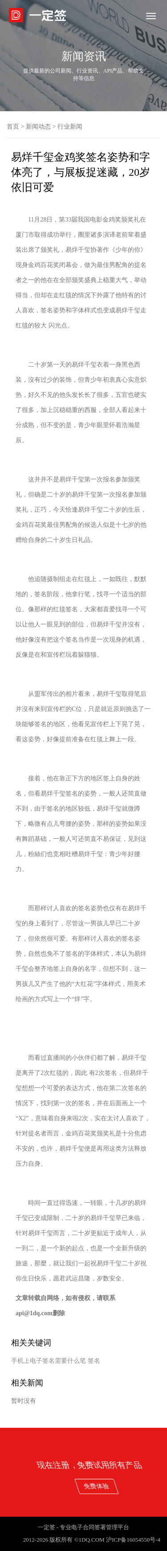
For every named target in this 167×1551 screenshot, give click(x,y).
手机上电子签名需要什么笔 (48, 1360)
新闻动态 (38, 126)
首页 (13, 126)
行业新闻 (69, 126)
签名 (94, 1360)
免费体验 (142, 1485)
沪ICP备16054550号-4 (133, 1539)
